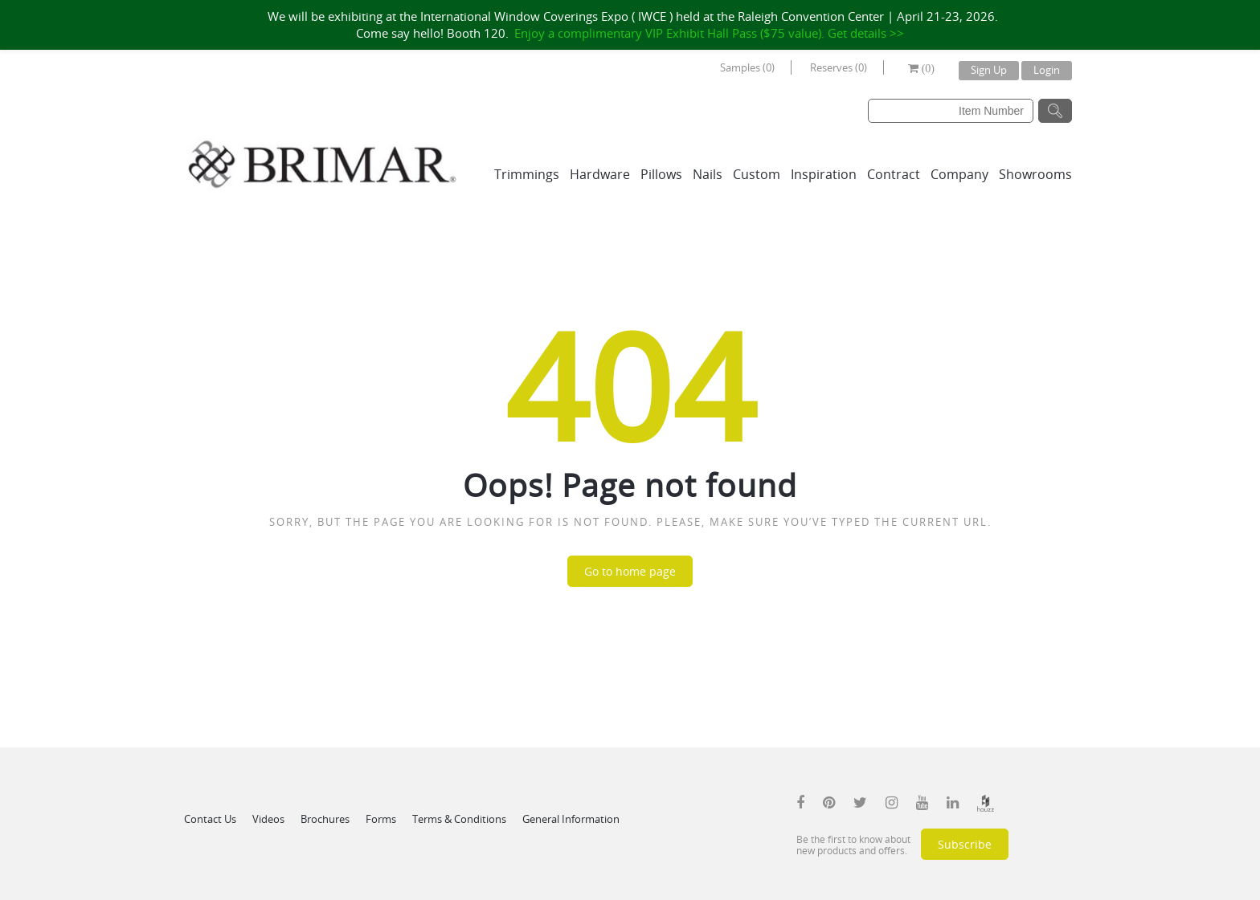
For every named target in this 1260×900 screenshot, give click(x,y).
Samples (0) (747, 67)
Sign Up (989, 70)
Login (1046, 70)
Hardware (600, 174)
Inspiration (824, 174)
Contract (893, 174)
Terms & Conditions (459, 819)
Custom (756, 174)
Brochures (325, 819)
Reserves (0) (838, 67)
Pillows (661, 174)
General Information (571, 819)
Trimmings (526, 174)
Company (959, 174)
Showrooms (1035, 174)
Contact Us (210, 819)
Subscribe (965, 844)
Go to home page (630, 571)
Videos (268, 819)
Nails (707, 174)
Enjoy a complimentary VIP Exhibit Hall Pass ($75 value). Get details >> (709, 33)
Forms (381, 819)
